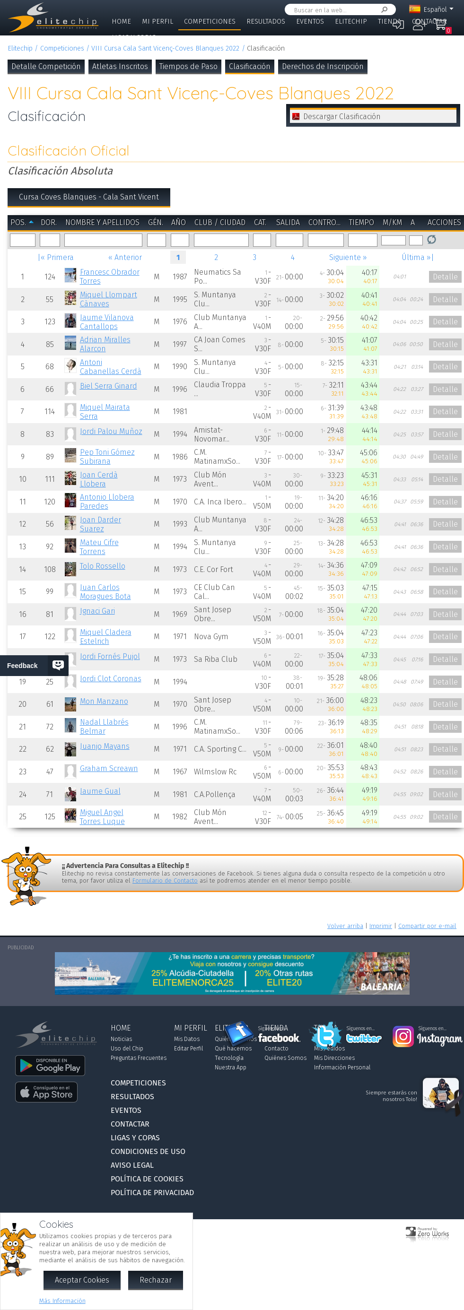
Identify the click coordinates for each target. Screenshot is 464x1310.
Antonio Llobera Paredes (107, 502)
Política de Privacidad (152, 1192)
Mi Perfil (157, 21)
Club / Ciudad (219, 222)
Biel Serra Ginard (108, 386)
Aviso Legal (132, 1165)
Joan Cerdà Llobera (99, 479)
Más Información (62, 1301)
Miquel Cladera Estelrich (105, 637)
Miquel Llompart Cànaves (108, 299)
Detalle (445, 276)
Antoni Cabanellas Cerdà (110, 367)
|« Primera (55, 257)
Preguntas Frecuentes (138, 1058)
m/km (392, 222)
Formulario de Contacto (165, 880)
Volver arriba (345, 925)
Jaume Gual (100, 791)
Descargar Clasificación (342, 116)
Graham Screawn (109, 768)
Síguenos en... (272, 1029)
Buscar (382, 9)
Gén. (155, 222)
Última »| (418, 257)
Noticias (121, 1039)
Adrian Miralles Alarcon (105, 344)
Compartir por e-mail (427, 925)
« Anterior (125, 257)
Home (121, 21)
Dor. (49, 222)
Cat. (260, 222)
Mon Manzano (104, 701)
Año (178, 222)
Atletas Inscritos (120, 66)
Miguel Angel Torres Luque (102, 817)
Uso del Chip (127, 1048)
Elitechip (351, 21)
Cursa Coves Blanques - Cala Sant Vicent (89, 196)
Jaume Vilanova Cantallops (107, 322)
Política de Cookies (147, 1178)
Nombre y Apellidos (102, 222)
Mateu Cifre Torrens (99, 547)
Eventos (310, 21)
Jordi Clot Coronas (110, 678)
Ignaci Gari (97, 611)
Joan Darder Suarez (100, 524)
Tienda (389, 21)
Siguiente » (348, 257)
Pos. (18, 222)
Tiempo (361, 222)
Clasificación (250, 66)
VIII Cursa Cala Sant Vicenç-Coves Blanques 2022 (165, 48)
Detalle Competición (46, 66)
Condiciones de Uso (148, 1151)
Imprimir (380, 925)
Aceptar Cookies (82, 1279)
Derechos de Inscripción (323, 66)
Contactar (429, 21)
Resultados (265, 21)
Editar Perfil (188, 1048)
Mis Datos (187, 1039)
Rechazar (156, 1279)
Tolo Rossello (102, 566)
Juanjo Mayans (105, 746)
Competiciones (210, 21)
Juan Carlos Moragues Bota (105, 592)
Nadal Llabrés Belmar (104, 727)
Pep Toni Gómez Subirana (107, 457)
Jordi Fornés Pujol (110, 656)
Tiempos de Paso (188, 66)
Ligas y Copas (134, 38)
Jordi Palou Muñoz (111, 431)
